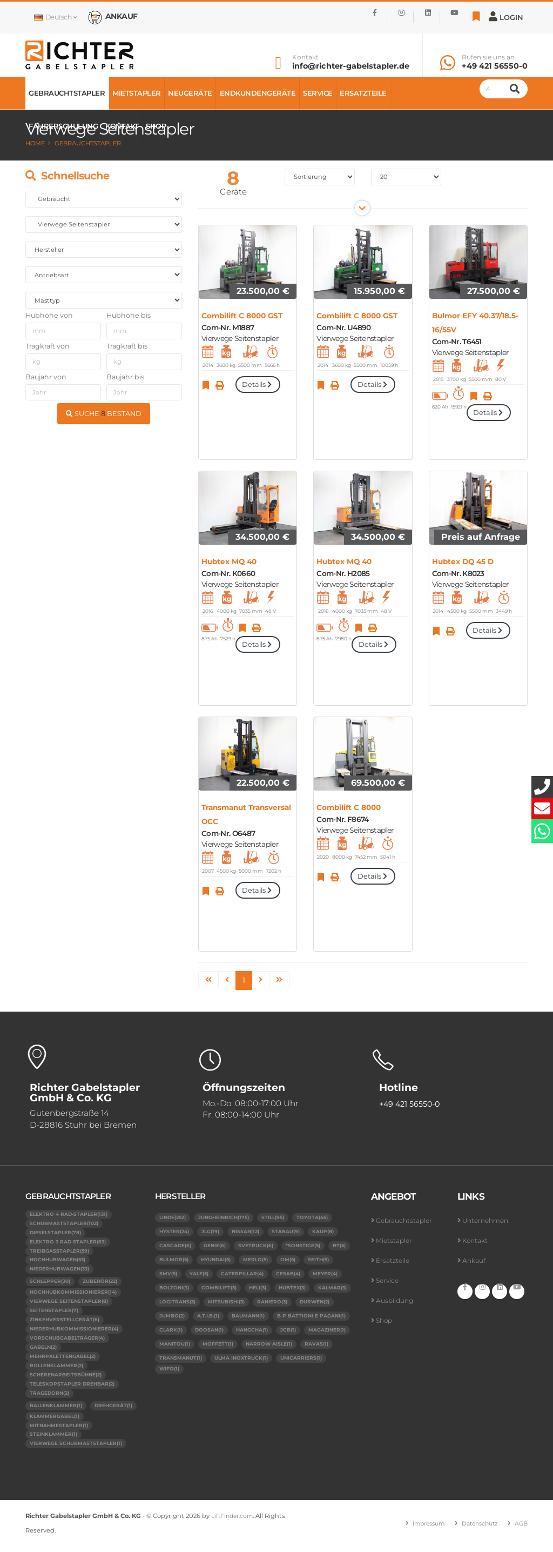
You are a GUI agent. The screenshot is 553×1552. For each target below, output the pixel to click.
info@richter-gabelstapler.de (350, 66)
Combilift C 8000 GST (241, 315)
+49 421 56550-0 (495, 66)
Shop (156, 126)
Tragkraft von (47, 346)
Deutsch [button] (55, 17)
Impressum (420, 1529)
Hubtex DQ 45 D (463, 561)
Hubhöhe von (49, 315)
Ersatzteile (363, 93)
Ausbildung (395, 1300)
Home (35, 143)
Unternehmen (487, 1220)
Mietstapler (136, 93)
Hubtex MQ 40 (229, 561)
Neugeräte (190, 93)
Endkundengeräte (258, 93)
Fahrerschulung (63, 126)
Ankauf (474, 1260)
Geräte (233, 192)
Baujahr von (45, 377)
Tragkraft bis (126, 346)
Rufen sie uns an (488, 57)
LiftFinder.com (234, 1522)
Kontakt (305, 57)
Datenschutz (476, 1529)
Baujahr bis (125, 377)
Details (257, 384)
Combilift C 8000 (348, 807)
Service (318, 93)
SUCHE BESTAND (103, 414)
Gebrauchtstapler (67, 93)
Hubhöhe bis (128, 315)
